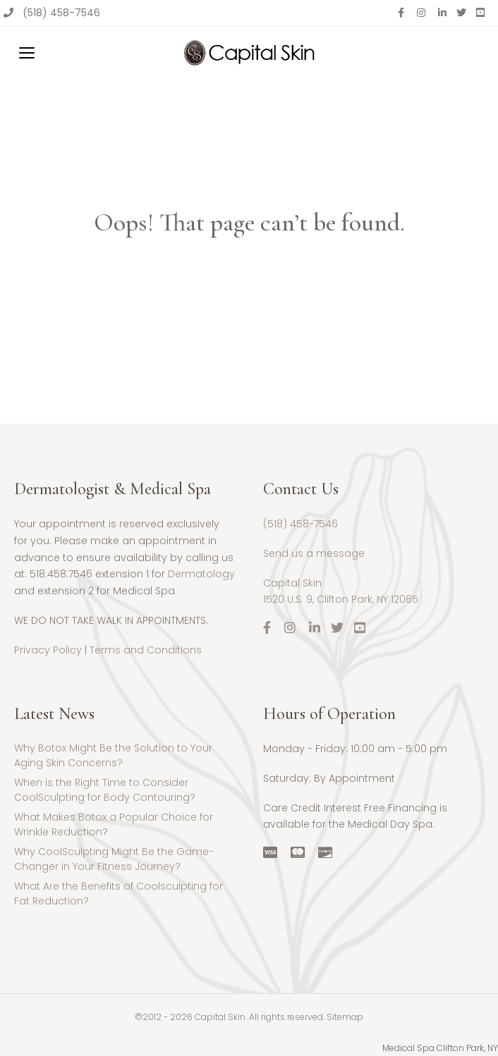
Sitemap (345, 1017)
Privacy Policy (48, 650)
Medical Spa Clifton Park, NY (440, 1048)
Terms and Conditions (146, 650)
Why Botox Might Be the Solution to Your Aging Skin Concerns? (113, 755)
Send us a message (314, 553)
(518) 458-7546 (61, 13)
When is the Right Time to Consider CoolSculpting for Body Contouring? (104, 789)
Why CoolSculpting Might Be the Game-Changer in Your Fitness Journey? (114, 859)
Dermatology (201, 574)
